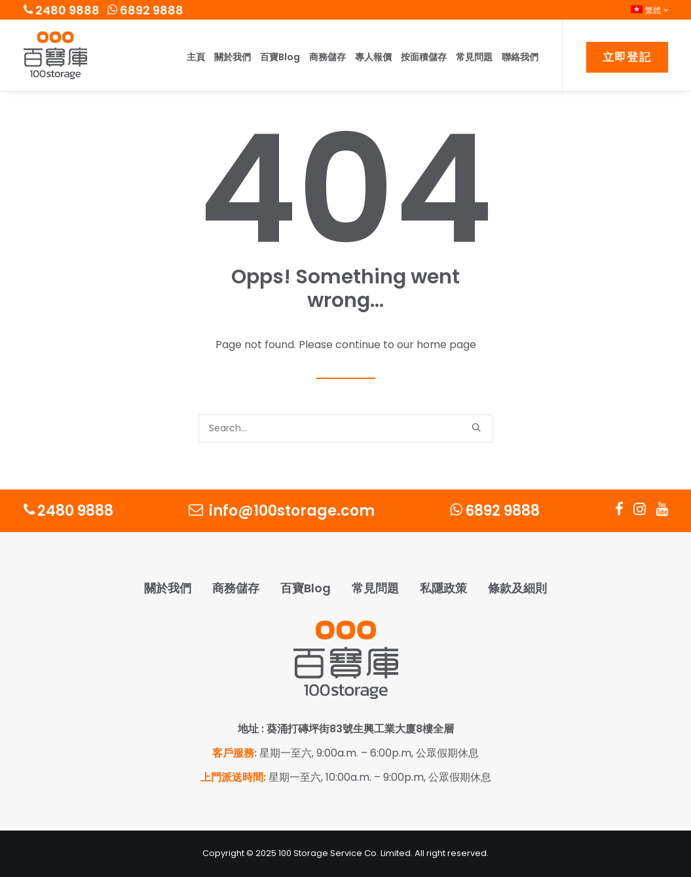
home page (446, 344)
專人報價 (373, 56)
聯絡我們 (520, 56)
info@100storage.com (282, 511)
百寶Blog (280, 56)
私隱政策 (443, 588)
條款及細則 (517, 588)
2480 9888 (62, 10)
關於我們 (232, 56)
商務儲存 (327, 56)
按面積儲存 (424, 56)
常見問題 (474, 56)
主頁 (196, 56)
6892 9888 (145, 10)
